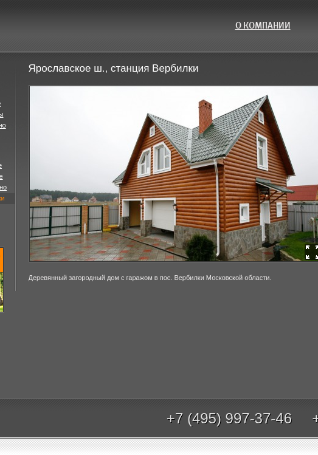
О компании (263, 25)
